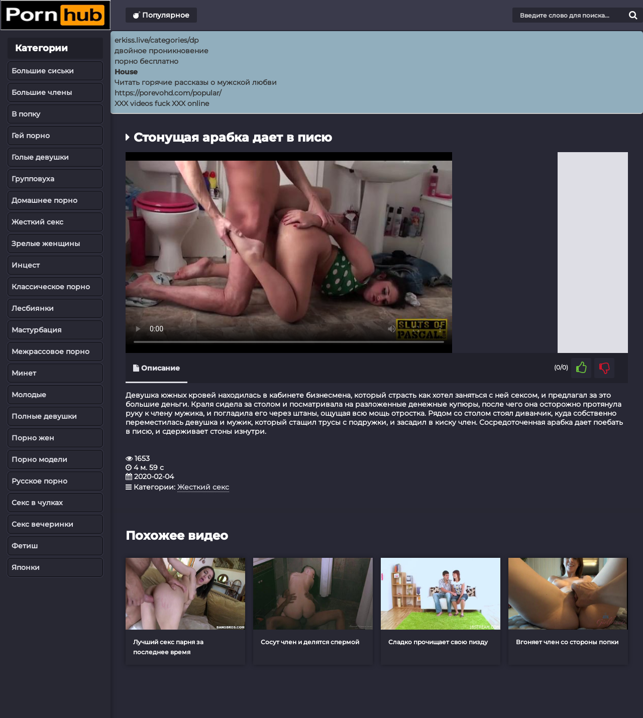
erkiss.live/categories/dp (156, 40)
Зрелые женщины (46, 243)
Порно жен (33, 437)
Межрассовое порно (50, 351)
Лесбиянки (33, 308)
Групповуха (33, 178)
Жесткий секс (37, 221)
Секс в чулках (37, 502)
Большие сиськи (43, 70)
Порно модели (39, 459)
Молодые (29, 394)
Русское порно (39, 481)
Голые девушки (40, 157)
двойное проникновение (161, 50)
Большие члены (42, 92)
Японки (26, 567)
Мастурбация (37, 329)
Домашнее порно (44, 200)
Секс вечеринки (42, 524)
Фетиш (25, 545)
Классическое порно (51, 286)
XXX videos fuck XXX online (162, 103)
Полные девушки (44, 416)
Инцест (26, 265)
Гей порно (31, 135)
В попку (26, 113)
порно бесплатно (146, 61)
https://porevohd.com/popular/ (168, 92)
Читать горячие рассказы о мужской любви (196, 82)
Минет (24, 373)
